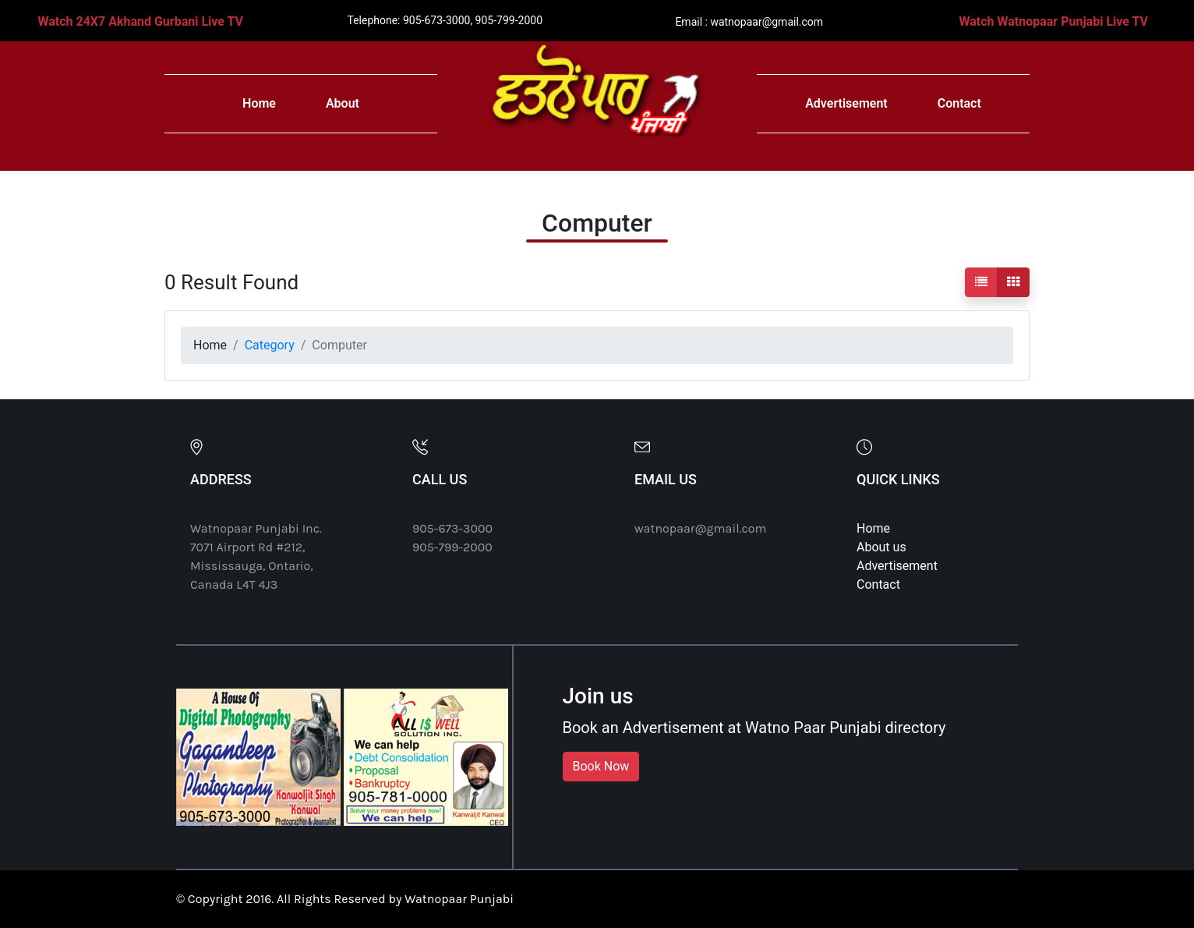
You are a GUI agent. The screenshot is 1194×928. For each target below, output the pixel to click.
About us (881, 547)
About (342, 103)
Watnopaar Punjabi (459, 898)
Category (270, 345)
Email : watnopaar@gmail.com (749, 22)
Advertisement (846, 103)
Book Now (601, 766)
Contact (959, 103)
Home (259, 103)
